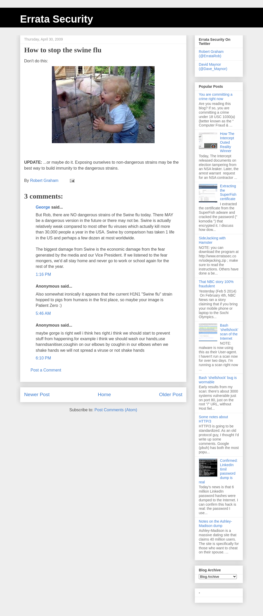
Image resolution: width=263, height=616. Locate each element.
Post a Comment (46, 370)
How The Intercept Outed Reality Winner (227, 142)
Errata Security (56, 19)
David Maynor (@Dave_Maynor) (213, 66)
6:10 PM (43, 358)
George (43, 207)
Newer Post (37, 394)
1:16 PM (43, 274)
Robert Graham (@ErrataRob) (211, 54)
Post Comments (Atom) (116, 410)
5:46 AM (43, 313)
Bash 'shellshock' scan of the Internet (229, 331)
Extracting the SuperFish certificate (228, 192)
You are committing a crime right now (215, 96)
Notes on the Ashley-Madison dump (215, 523)
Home (104, 394)
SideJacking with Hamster (212, 240)
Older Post (170, 394)
